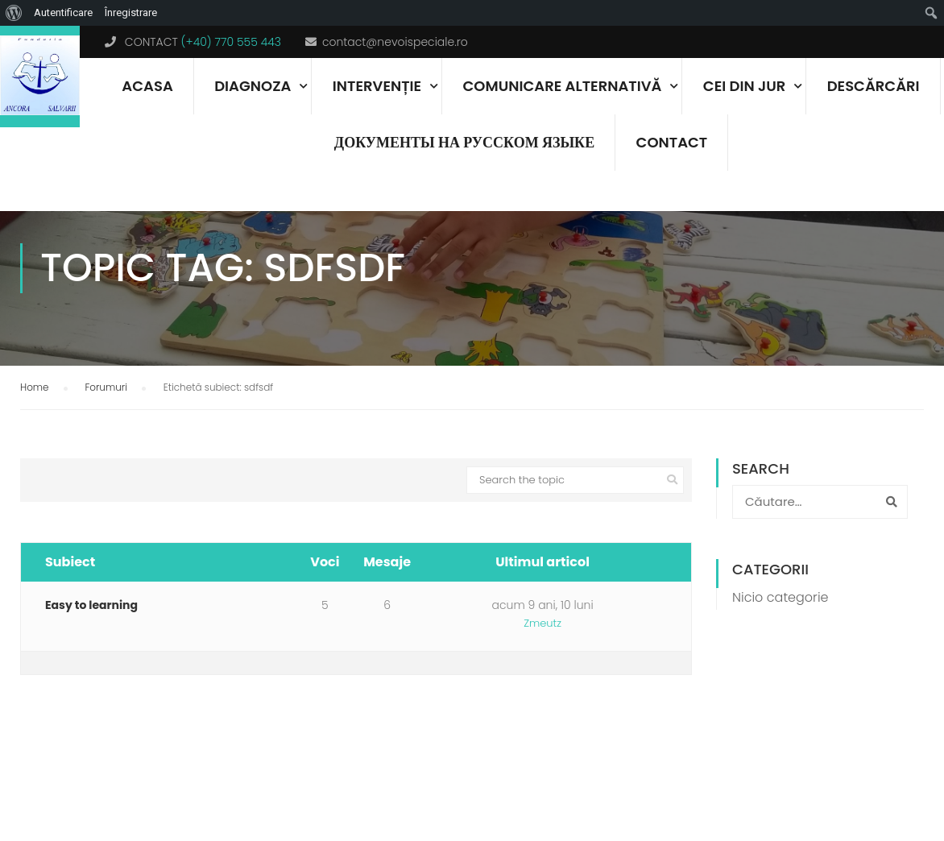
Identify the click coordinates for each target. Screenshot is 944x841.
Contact (672, 142)
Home (34, 427)
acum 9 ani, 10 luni (543, 645)
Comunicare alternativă (562, 86)
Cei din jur (744, 86)
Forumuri (106, 427)
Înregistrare (131, 12)
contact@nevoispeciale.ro (395, 42)
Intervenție (377, 86)
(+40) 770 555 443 (231, 42)
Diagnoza (252, 86)
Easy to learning (91, 645)
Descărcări (873, 86)
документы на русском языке (464, 142)
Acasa (147, 86)
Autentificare (63, 12)
